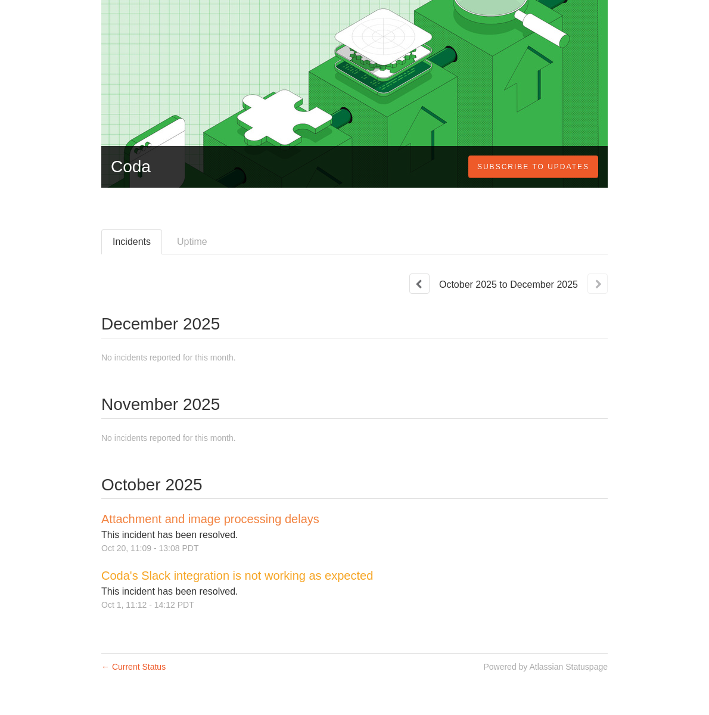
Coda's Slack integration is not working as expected (237, 575)
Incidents (132, 242)
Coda (131, 166)
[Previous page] (419, 283)
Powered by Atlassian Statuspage (545, 667)
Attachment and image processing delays (210, 519)
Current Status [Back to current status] (133, 667)
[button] (533, 167)
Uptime (192, 242)
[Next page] (597, 283)
